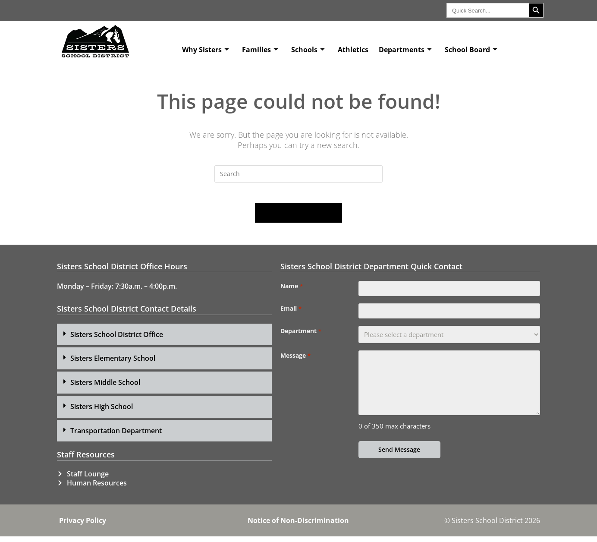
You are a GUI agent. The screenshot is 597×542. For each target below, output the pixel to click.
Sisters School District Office (116, 339)
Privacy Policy (82, 526)
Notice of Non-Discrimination (298, 526)
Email (290, 316)
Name (291, 292)
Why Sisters (205, 49)
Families (260, 49)
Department (300, 341)
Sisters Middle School (105, 387)
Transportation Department (116, 436)
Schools (308, 49)
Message (295, 365)
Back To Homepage (298, 218)
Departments (405, 49)
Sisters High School (101, 411)
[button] (164, 340)
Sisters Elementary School (112, 364)
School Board (471, 49)
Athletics (353, 49)
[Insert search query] (298, 174)
